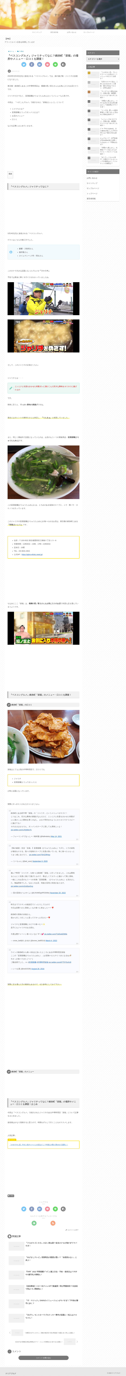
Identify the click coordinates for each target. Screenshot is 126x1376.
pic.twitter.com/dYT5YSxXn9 (60, 962)
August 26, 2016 (37, 969)
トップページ (92, 194)
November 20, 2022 (58, 893)
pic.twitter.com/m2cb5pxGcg (22, 886)
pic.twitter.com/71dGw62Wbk (55, 934)
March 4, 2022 (51, 941)
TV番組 (11, 1195)
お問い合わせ (92, 178)
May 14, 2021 (56, 836)
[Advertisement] (43, 151)
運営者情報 (91, 199)
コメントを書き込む (43, 1358)
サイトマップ (92, 183)
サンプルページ (93, 188)
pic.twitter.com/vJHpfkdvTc (21, 830)
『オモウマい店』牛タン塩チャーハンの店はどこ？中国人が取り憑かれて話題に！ (39, 1145)
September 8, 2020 (40, 861)
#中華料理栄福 (42, 962)
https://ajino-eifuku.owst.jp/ (32, 555)
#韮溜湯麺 (32, 962)
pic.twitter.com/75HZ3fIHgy (39, 855)
